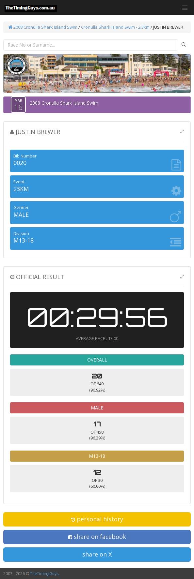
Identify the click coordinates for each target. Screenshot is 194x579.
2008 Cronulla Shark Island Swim (42, 27)
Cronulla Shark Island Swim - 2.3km (115, 27)
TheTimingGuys (44, 573)
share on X (97, 554)
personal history (97, 519)
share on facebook (97, 537)
